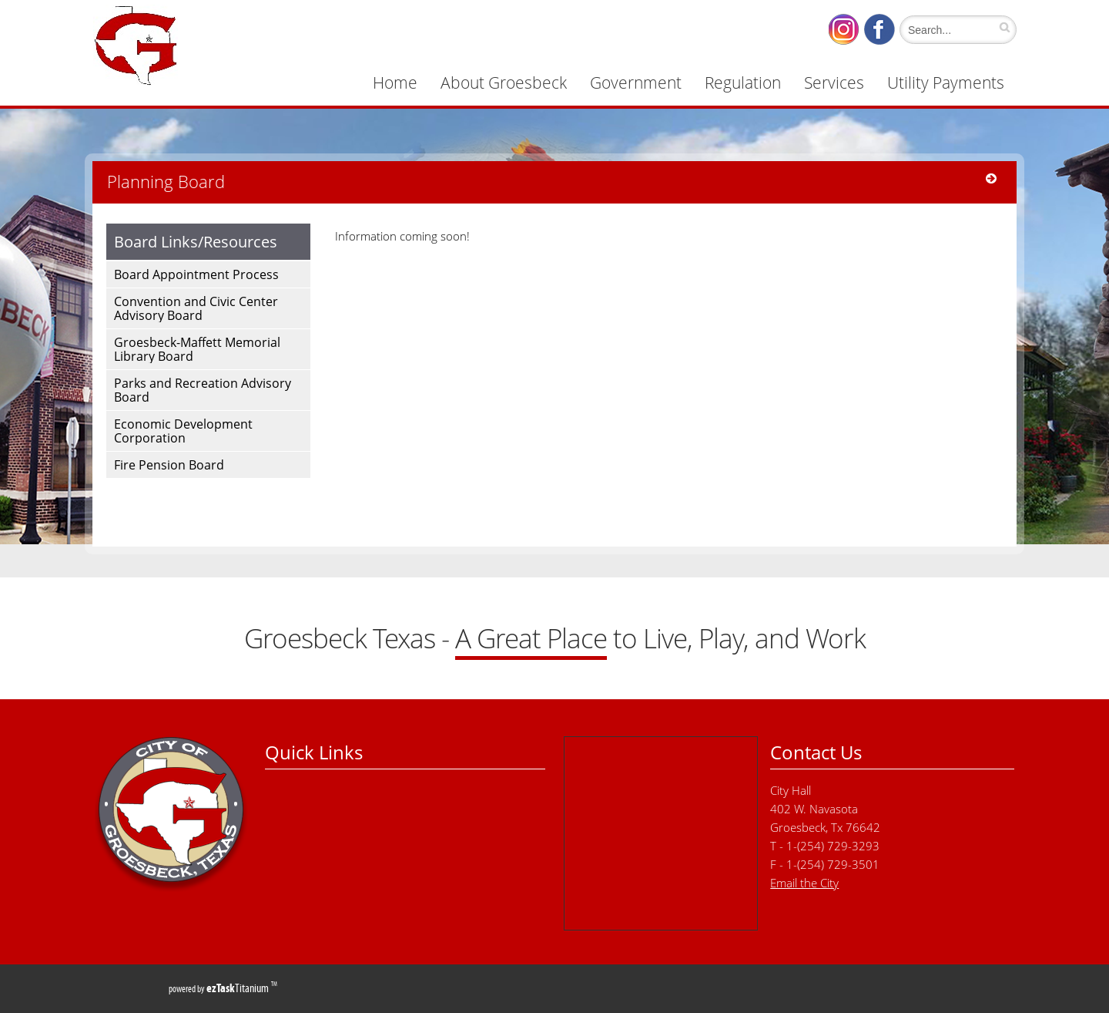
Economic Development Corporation (183, 431)
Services (834, 82)
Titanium (238, 988)
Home (395, 82)
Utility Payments (945, 82)
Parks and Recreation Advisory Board (202, 390)
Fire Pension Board (169, 465)
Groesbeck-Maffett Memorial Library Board (197, 349)
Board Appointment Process (196, 274)
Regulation (743, 82)
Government (636, 82)
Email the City (804, 882)
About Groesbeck (504, 82)
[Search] (954, 29)
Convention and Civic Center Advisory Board (196, 308)
